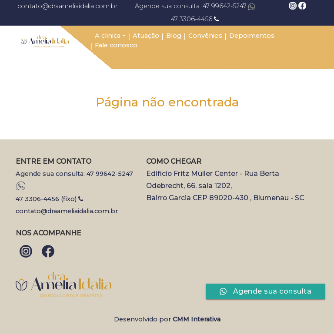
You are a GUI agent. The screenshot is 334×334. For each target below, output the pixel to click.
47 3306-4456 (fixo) (49, 199)
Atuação (146, 36)
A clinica (107, 36)
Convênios (205, 36)
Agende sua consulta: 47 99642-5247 (195, 6)
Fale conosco (116, 45)
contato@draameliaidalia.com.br (64, 6)
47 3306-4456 (195, 19)
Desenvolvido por (167, 319)
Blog (173, 36)
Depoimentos (251, 36)
